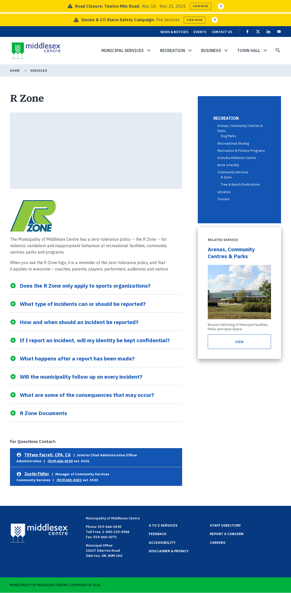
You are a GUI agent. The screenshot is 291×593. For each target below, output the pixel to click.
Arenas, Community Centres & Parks (231, 253)
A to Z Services (163, 525)
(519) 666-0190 (60, 461)
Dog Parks (228, 136)
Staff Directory (225, 525)
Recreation (172, 50)
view (239, 342)
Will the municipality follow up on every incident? (81, 376)
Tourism (223, 199)
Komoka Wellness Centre (236, 158)
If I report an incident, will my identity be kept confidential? (95, 340)
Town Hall (248, 50)
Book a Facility (228, 165)
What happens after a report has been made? (77, 358)
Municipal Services (122, 50)
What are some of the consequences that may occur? (87, 394)
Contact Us (222, 32)
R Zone (226, 177)
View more (201, 6)
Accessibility (162, 542)
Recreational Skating (233, 143)
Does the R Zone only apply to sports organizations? (85, 285)
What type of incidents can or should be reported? (83, 303)
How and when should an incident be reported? (79, 321)
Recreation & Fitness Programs (241, 150)
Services (38, 70)
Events (199, 32)
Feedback (158, 534)
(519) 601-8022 (69, 480)
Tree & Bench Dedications (240, 184)
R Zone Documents (43, 412)
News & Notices (174, 32)
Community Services (232, 172)
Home (15, 70)
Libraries (224, 192)
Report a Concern (226, 534)
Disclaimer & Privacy (169, 551)
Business (211, 50)
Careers (217, 542)
